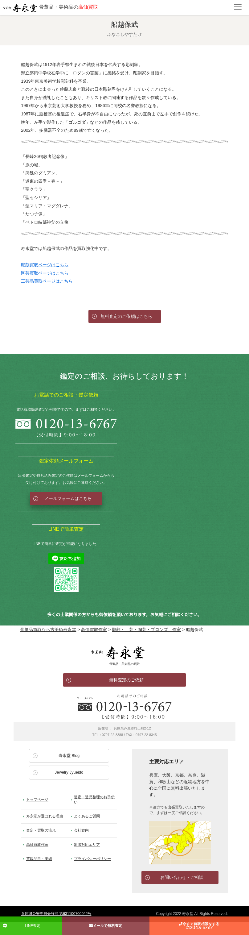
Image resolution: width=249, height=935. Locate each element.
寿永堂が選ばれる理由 (44, 816)
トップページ (37, 799)
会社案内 (81, 830)
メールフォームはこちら (68, 498)
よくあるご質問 (87, 816)
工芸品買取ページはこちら (47, 281)
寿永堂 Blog (69, 755)
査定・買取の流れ (41, 830)
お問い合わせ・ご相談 (181, 877)
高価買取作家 (37, 844)
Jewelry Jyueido (69, 772)
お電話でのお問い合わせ (124, 706)
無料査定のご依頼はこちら (126, 316)
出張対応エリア (87, 844)
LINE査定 (33, 926)
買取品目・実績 (39, 859)
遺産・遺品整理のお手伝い (94, 799)
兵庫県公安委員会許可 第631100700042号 (56, 914)
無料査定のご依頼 (126, 679)
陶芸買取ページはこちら (44, 273)
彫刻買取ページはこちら (44, 264)
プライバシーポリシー (92, 859)
